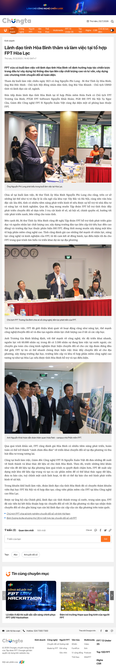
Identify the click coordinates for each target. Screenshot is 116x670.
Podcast (87, 653)
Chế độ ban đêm (106, 30)
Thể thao (47, 30)
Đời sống (63, 648)
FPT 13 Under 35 (69, 30)
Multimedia (58, 30)
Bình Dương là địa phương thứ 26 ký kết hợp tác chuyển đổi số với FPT (42, 518)
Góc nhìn (63, 653)
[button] (112, 595)
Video (86, 644)
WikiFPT (87, 657)
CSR (95, 30)
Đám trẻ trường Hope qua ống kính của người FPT (85, 616)
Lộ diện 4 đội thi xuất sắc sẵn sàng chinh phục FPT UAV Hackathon (31, 616)
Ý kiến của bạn (58, 539)
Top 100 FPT (103, 652)
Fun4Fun (75, 648)
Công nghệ (21, 30)
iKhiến (74, 644)
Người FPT (31, 30)
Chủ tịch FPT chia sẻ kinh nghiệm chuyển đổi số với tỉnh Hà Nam (38, 513)
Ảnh (85, 648)
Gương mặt (64, 644)
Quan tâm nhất (26, 530)
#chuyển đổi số (30, 554)
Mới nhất (41, 530)
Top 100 (80, 30)
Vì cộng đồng (77, 653)
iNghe (88, 30)
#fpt (15, 554)
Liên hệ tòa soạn (11, 631)
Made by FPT (52, 648)
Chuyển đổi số (53, 644)
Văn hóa (39, 30)
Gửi (105, 539)
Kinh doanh (12, 30)
